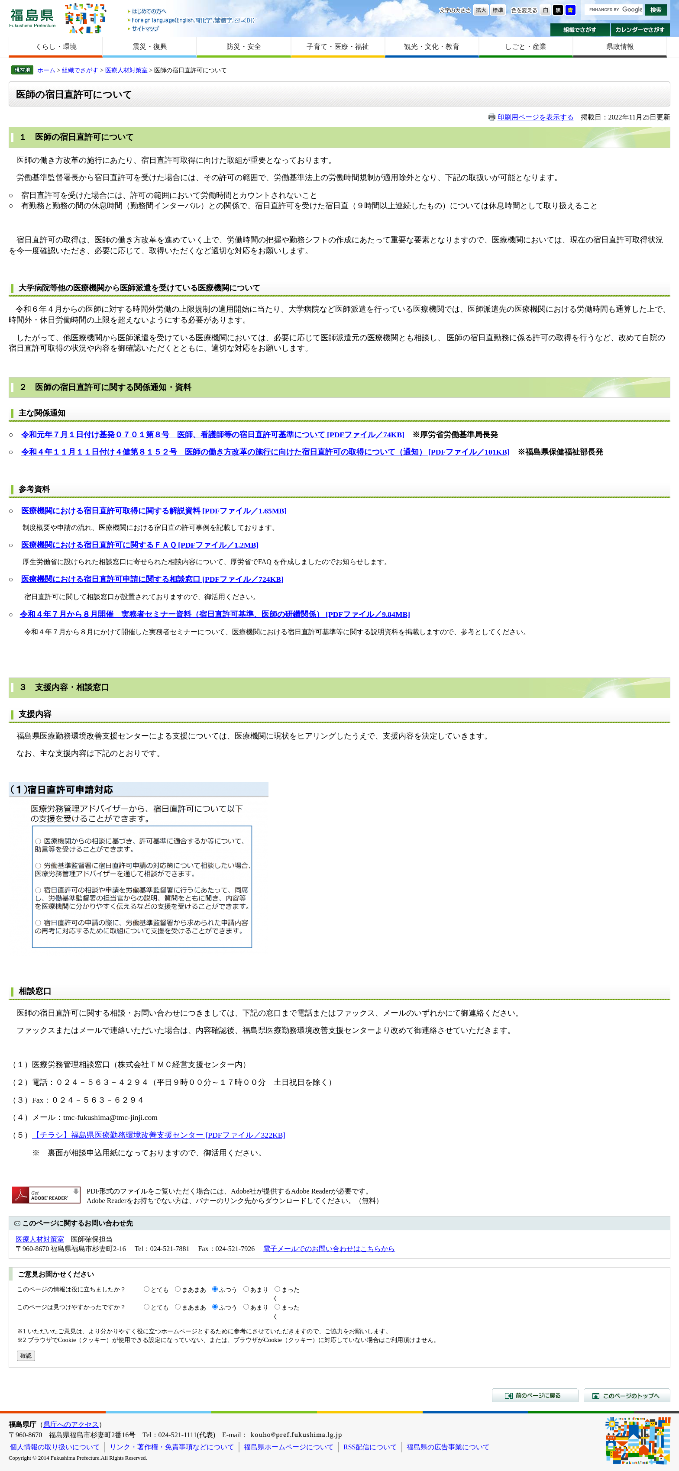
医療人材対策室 (126, 70)
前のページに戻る (535, 1395)
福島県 (32, 18)
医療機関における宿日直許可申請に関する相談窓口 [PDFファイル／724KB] (152, 579)
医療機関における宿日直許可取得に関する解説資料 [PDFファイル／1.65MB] (154, 510)
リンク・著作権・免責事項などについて (172, 1447)
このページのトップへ (627, 1395)
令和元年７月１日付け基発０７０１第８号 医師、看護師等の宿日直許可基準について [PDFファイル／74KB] (212, 434)
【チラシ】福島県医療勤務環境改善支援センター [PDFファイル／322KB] (158, 1135)
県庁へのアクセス (71, 1424)
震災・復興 (150, 46)
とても (160, 1289)
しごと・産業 (525, 46)
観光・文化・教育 (431, 46)
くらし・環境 (56, 46)
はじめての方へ (192, 12)
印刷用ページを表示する (536, 117)
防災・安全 (243, 46)
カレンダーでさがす (640, 29)
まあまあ (194, 1289)
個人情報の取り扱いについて (55, 1447)
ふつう (228, 1289)
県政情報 (620, 46)
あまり (259, 1289)
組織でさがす (580, 29)
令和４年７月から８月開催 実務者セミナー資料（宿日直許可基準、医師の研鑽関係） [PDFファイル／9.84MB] (215, 614)
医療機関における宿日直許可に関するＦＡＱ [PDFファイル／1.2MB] (140, 545)
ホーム (46, 70)
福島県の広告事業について (448, 1447)
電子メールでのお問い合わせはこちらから (329, 1248)
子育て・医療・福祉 (338, 46)
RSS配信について (370, 1447)
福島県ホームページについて (289, 1447)
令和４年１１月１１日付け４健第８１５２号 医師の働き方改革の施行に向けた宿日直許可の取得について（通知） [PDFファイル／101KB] (265, 452)
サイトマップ (192, 28)
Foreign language (192, 20)
